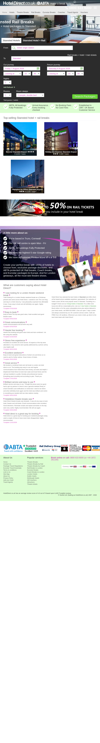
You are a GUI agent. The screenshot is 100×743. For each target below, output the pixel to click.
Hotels (11, 12)
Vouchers (84, 12)
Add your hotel (8, 480)
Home (4, 12)
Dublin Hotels (31, 476)
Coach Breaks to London (35, 472)
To (4, 58)
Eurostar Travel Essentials (12, 468)
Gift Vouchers (32, 480)
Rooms (6, 91)
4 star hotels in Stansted (88, 306)
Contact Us (7, 464)
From (5, 48)
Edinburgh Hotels (33, 478)
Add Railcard (9, 87)
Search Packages (84, 96)
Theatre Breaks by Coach (36, 466)
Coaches (61, 12)
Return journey (53, 65)
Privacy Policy (8, 478)
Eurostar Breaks (49, 12)
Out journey (8, 65)
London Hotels (32, 474)
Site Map (6, 474)
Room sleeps (22, 91)
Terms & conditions (9, 470)
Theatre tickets (32, 484)
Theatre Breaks (23, 12)
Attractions (31, 482)
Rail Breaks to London (35, 468)
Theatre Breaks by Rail (35, 464)
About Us (6, 476)
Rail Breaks (35, 12)
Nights (6, 78)
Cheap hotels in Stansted (75, 304)
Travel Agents (72, 12)
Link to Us (6, 472)
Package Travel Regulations (13, 466)
